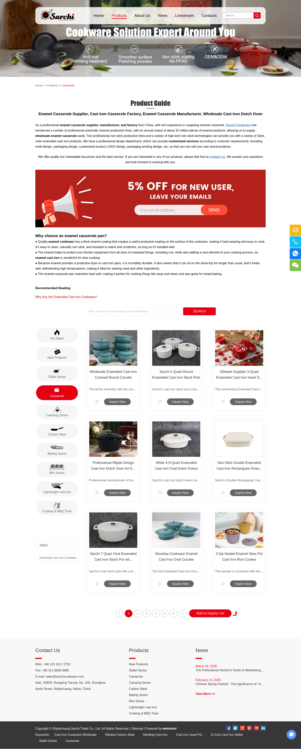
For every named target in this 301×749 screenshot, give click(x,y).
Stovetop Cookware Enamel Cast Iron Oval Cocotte (176, 557)
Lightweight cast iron (143, 707)
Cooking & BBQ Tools (144, 713)
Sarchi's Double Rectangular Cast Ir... (239, 480)
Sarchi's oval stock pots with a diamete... (113, 571)
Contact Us (47, 650)
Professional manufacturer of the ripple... (113, 480)
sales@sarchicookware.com (65, 676)
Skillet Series (138, 670)
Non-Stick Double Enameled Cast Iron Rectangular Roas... (239, 465)
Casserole (68, 85)
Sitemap (137, 728)
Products (119, 15)
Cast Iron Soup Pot (189, 735)
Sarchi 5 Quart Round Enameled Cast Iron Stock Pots (176, 374)
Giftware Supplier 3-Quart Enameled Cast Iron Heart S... (239, 374)
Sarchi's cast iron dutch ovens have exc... (176, 480)
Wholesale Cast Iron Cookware (57, 557)
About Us (142, 15)
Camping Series (140, 682)
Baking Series (138, 695)
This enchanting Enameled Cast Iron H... (239, 389)
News (162, 15)
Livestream (184, 15)
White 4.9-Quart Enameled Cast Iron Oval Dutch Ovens (176, 465)
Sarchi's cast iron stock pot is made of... (176, 389)
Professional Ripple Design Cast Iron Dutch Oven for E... (113, 465)
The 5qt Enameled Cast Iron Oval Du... (176, 571)
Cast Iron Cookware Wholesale (75, 735)
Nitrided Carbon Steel (120, 735)
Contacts (209, 15)
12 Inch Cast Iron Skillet (227, 735)
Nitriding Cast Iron (155, 735)
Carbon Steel (138, 689)
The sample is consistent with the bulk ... (239, 571)
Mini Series (136, 701)
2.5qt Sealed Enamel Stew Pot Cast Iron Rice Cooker (239, 557)
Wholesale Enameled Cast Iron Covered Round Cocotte (113, 374)
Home (99, 15)
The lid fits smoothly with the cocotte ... (113, 389)
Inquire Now (117, 401)
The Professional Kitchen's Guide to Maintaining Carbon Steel (231, 670)
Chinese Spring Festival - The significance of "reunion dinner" (231, 684)
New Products (138, 664)
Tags (43, 545)
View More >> (205, 694)
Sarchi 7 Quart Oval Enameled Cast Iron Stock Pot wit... (113, 557)
